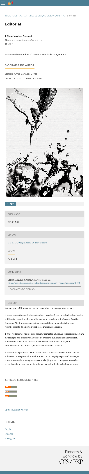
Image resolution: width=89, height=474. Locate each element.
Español (9, 433)
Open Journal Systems (16, 409)
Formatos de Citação (22, 289)
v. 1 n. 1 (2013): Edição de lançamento (44, 15)
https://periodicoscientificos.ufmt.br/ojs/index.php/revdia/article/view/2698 (44, 282)
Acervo (17, 15)
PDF (11, 204)
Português (10, 438)
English (8, 429)
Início (8, 15)
